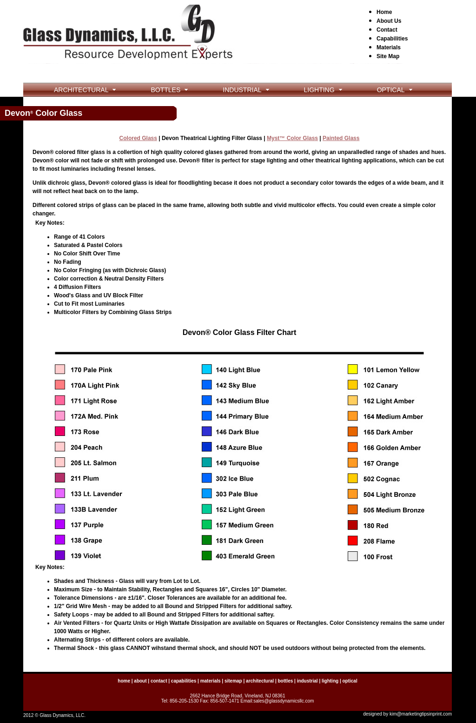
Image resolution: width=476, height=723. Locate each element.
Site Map (388, 56)
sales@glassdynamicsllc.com (283, 700)
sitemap (233, 680)
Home (384, 12)
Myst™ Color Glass (292, 138)
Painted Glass (341, 138)
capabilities (183, 680)
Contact (387, 30)
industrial (307, 680)
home (124, 680)
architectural (260, 680)
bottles (285, 680)
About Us (389, 21)
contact (159, 680)
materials (210, 680)
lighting (330, 680)
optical (349, 680)
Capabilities (392, 38)
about (140, 680)
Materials (389, 47)
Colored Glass (138, 138)
